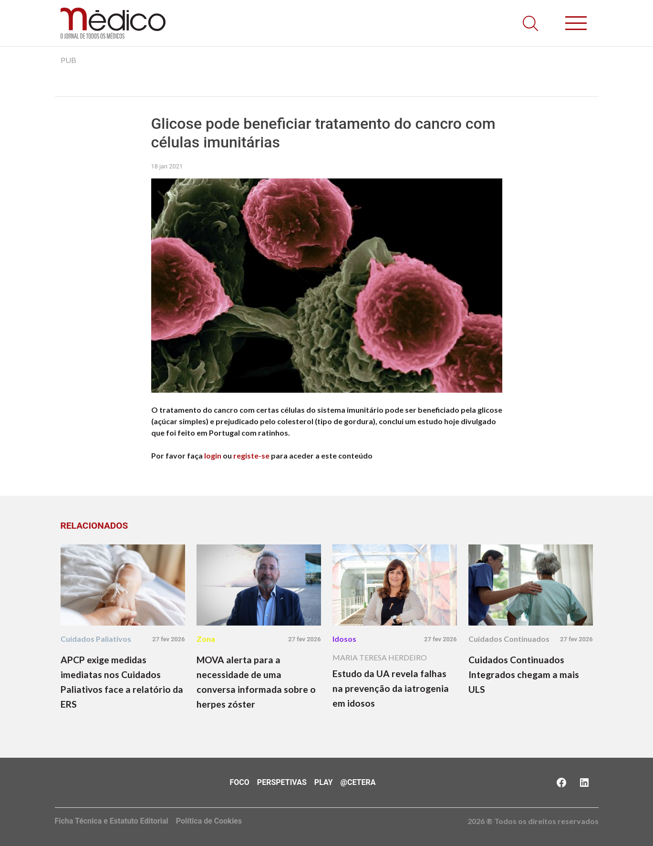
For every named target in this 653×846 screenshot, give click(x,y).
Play (323, 782)
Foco (239, 782)
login (212, 455)
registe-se (251, 455)
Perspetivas (282, 782)
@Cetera (358, 782)
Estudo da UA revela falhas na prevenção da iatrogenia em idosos (390, 688)
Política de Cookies (209, 820)
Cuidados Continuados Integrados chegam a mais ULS (523, 674)
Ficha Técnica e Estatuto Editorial (111, 820)
